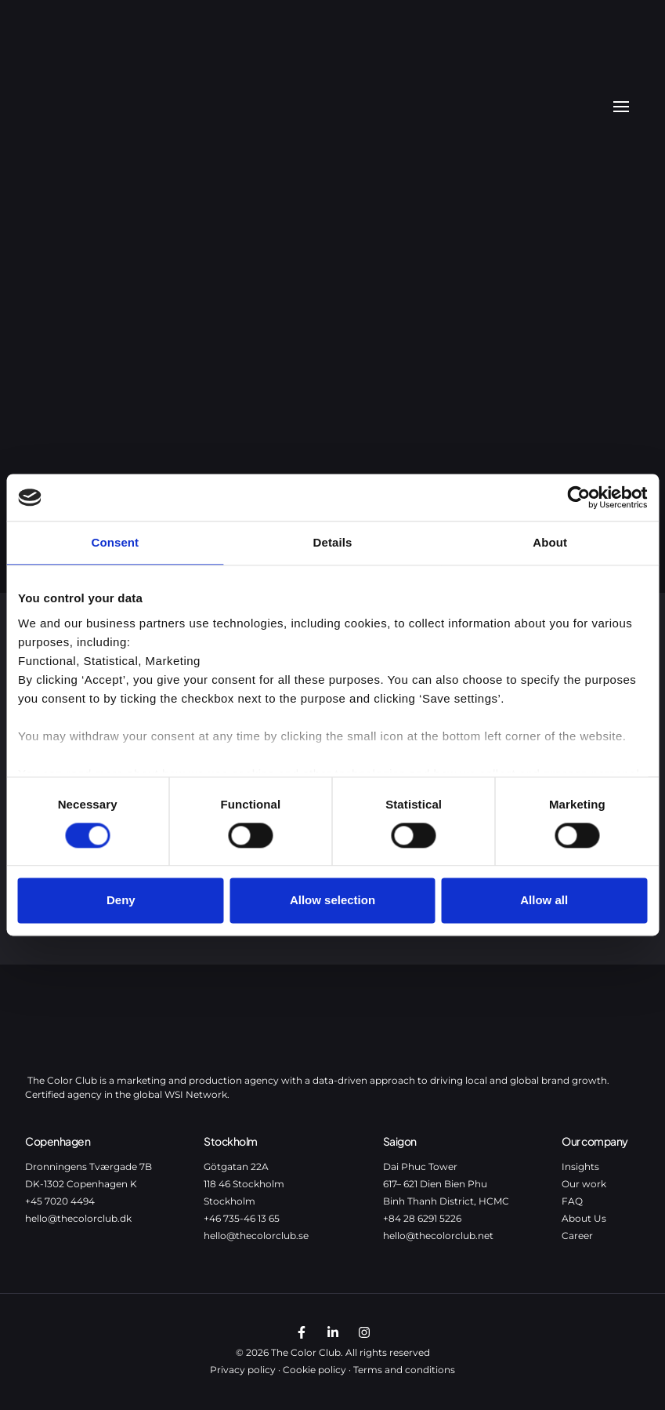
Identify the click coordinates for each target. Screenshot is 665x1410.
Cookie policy (314, 1369)
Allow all (544, 900)
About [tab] (550, 542)
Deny (121, 900)
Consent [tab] (115, 542)
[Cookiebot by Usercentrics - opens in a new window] (578, 497)
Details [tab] (332, 542)
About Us (584, 1218)
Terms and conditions (404, 1369)
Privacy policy (243, 1369)
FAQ (572, 1201)
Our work (584, 1184)
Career (577, 1235)
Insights (580, 1166)
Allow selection (332, 900)
